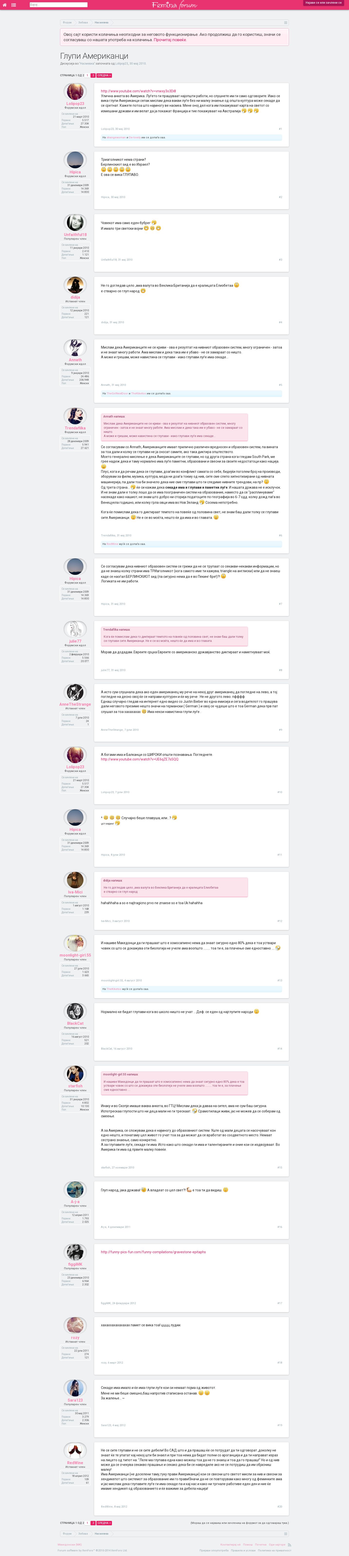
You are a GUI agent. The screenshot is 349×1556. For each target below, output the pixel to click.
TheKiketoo (138, 393)
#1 (280, 129)
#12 (279, 921)
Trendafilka (75, 435)
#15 (279, 1167)
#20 (279, 1506)
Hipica (75, 178)
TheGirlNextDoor (117, 393)
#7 (280, 604)
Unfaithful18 (75, 241)
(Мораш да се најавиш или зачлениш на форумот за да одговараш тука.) (240, 1523)
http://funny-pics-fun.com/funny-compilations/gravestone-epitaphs (153, 1252)
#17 (279, 1303)
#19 (279, 1425)
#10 (279, 792)
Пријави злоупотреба (214, 1550)
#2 (280, 197)
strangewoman (116, 137)
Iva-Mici (75, 899)
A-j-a (75, 1208)
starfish (75, 1093)
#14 (279, 1048)
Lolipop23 (121, 63)
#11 (279, 854)
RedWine (112, 544)
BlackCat (75, 1030)
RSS (289, 1545)
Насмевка (87, 63)
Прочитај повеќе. (170, 39)
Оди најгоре (277, 1544)
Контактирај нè (230, 1544)
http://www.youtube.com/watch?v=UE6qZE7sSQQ (139, 759)
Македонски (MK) (70, 1544)
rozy (75, 1344)
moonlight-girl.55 (75, 962)
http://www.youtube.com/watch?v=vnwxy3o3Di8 (138, 91)
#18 (279, 1362)
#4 (280, 322)
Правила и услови (243, 1550)
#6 (280, 535)
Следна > (104, 75)
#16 (279, 1227)
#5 (280, 385)
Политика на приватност (274, 1550)
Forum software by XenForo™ (93, 1550)
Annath (75, 366)
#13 (279, 980)
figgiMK (75, 1271)
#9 (280, 729)
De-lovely (135, 137)
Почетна (260, 1544)
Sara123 (75, 1406)
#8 (280, 670)
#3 (280, 259)
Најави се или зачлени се (324, 2)
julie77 (75, 648)
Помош (248, 1544)
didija (75, 304)
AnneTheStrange (75, 711)
